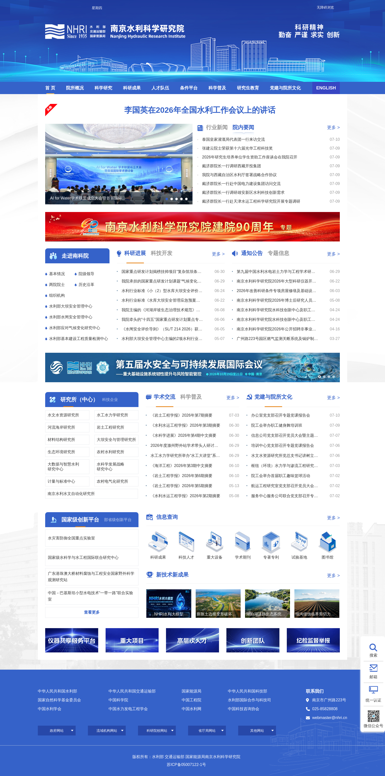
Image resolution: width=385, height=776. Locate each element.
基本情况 (57, 274)
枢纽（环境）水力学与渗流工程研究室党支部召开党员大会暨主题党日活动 (286, 466)
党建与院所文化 (285, 87)
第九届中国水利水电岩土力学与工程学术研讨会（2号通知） (277, 271)
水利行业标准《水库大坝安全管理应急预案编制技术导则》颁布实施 (162, 300)
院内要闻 (243, 127)
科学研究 (103, 87)
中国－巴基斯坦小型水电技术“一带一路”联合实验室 (90, 596)
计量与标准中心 (61, 481)
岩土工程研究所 (110, 427)
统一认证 (373, 700)
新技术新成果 (172, 575)
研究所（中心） (79, 399)
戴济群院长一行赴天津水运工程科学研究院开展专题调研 (251, 201)
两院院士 (57, 284)
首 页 (50, 87)
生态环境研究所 (61, 452)
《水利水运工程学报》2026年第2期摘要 (185, 496)
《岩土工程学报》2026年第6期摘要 (182, 476)
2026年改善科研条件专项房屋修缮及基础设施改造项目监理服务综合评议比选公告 (277, 291)
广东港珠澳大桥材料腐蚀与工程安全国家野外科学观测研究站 (91, 576)
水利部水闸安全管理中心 (70, 317)
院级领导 (86, 274)
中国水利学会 (49, 709)
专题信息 (278, 253)
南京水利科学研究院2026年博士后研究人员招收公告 (277, 300)
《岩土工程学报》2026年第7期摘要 (182, 415)
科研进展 (135, 253)
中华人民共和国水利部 (57, 691)
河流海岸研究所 (61, 427)
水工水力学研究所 (112, 415)
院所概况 (75, 87)
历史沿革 (86, 284)
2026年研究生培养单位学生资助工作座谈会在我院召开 (249, 157)
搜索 (373, 655)
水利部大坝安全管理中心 (70, 306)
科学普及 (217, 87)
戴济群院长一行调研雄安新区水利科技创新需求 (243, 192)
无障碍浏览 (325, 7)
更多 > (333, 127)
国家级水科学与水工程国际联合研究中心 (83, 557)
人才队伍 (160, 87)
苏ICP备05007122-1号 (186, 764)
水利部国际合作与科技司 (249, 700)
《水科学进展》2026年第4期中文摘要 (184, 435)
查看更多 (92, 612)
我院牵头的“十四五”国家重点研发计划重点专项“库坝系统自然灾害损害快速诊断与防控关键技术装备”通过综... (162, 319)
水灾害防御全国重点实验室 (71, 538)
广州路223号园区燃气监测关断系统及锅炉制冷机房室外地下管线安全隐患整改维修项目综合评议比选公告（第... (277, 339)
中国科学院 (118, 700)
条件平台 (189, 87)
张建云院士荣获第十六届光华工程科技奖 (237, 148)
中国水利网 (191, 709)
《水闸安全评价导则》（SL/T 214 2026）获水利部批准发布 (162, 329)
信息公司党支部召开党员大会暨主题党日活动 (286, 435)
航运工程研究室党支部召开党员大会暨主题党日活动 (286, 486)
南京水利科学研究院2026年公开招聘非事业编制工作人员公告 (277, 329)
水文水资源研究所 (63, 415)
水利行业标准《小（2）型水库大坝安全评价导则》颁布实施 (162, 291)
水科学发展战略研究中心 (110, 466)
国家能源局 (191, 691)
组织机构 (57, 295)
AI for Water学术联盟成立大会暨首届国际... (87, 198)
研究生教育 (248, 87)
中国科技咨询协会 (243, 709)
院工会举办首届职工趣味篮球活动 (280, 476)
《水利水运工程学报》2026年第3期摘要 (185, 425)
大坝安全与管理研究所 (116, 439)
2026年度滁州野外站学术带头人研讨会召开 (185, 445)
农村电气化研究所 (112, 481)
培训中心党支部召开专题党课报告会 (282, 445)
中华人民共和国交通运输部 (132, 691)
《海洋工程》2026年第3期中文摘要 (182, 466)
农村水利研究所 (110, 452)
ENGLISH (326, 87)
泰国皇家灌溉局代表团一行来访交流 (233, 139)
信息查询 (167, 517)
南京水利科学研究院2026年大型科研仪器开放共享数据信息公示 (277, 281)
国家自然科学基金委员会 (59, 700)
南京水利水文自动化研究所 (71, 494)
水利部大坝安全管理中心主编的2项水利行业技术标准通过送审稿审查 (162, 339)
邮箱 (373, 677)
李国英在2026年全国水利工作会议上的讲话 (199, 110)
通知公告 (252, 253)
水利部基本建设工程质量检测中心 (78, 339)
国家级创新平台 (80, 520)
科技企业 (110, 399)
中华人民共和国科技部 (247, 691)
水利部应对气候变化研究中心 (74, 328)
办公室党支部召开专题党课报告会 (280, 415)
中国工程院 (191, 700)
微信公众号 (373, 726)
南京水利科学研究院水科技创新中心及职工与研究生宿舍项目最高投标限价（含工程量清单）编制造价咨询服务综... (277, 319)
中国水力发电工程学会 (128, 709)
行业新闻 (217, 127)
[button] (166, 199)
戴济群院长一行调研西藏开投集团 (231, 166)
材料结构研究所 (61, 439)
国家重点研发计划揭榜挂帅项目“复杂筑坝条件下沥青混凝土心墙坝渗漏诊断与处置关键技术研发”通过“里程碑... (162, 271)
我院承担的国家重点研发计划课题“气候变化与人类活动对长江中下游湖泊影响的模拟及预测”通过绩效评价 (162, 281)
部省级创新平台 (118, 520)
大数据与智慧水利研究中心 (63, 466)
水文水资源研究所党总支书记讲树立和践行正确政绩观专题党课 (286, 455)
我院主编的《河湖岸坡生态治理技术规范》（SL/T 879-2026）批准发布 (162, 310)
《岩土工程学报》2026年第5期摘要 (182, 486)
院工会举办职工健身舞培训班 (276, 425)
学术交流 (164, 397)
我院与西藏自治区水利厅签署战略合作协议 (239, 175)
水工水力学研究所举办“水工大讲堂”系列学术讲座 (185, 455)
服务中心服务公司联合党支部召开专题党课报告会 (286, 496)
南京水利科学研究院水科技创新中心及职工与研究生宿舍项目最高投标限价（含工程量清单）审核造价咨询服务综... (277, 310)
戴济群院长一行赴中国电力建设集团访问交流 (241, 184)
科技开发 (161, 253)
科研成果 (132, 87)
